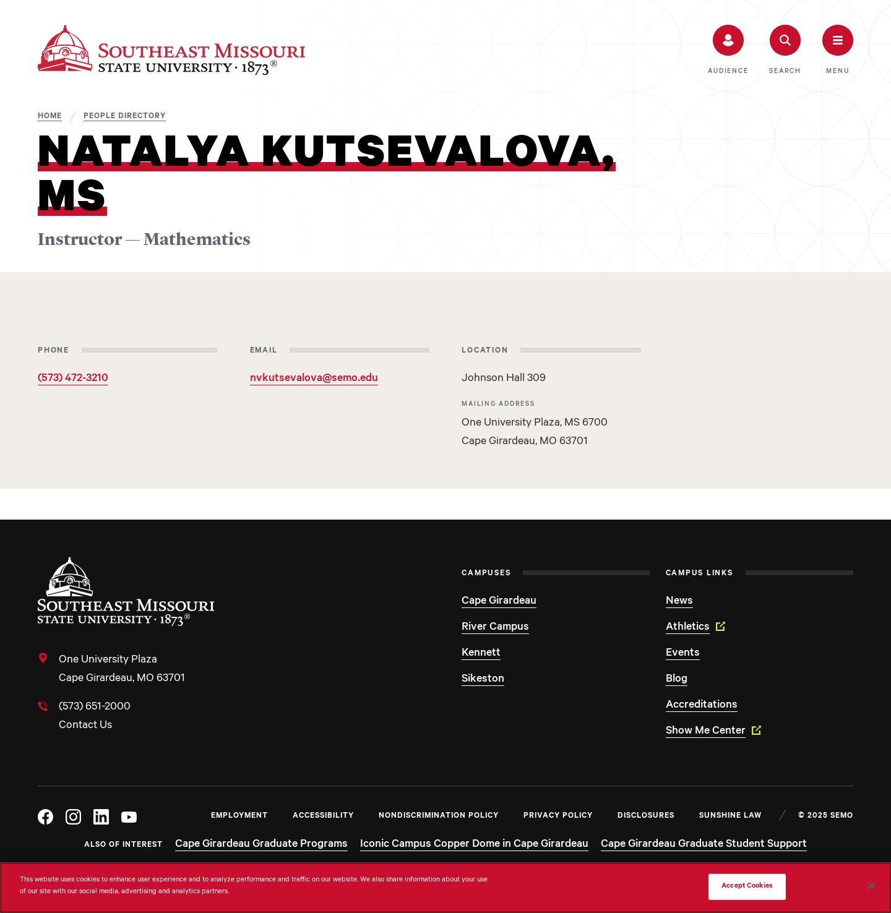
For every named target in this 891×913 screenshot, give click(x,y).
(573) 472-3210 (73, 379)
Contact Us (85, 726)
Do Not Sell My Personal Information (639, 887)
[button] (728, 50)
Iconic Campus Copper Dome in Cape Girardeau (474, 845)
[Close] (871, 885)
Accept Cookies (747, 887)
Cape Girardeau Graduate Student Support (704, 845)
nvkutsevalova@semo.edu (314, 379)
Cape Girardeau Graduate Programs (261, 845)
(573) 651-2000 (95, 707)
